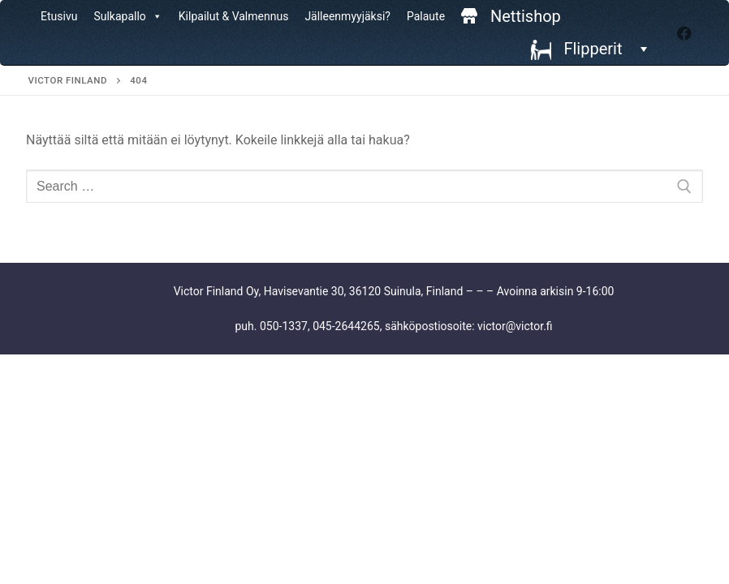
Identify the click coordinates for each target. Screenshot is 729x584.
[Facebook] (684, 33)
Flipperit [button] (604, 48)
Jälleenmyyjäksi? (347, 16)
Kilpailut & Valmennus (234, 16)
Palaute (426, 16)
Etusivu (59, 16)
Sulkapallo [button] (127, 16)
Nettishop (525, 16)
